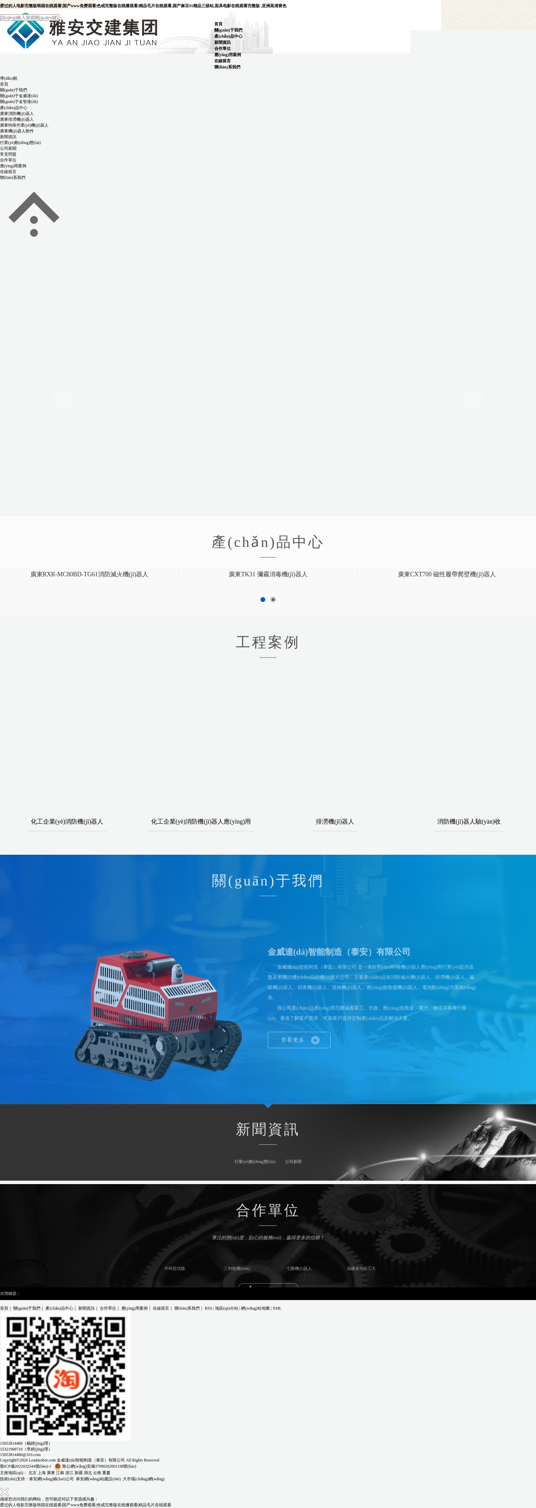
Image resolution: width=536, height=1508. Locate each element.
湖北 (88, 1472)
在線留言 (222, 60)
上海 (42, 1472)
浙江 (69, 1472)
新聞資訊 (222, 42)
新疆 (79, 1472)
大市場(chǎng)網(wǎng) (143, 1479)
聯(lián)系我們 (227, 67)
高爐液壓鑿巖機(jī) (38, 1293)
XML (277, 1308)
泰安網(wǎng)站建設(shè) (98, 1479)
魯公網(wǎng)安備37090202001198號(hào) (95, 1466)
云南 (97, 1472)
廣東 (51, 1472)
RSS (208, 1308)
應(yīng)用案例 (227, 54)
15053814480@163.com (20, 1454)
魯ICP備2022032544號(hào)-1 (25, 1466)
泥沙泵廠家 (66, 1293)
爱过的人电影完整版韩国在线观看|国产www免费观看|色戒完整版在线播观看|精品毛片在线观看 (85, 1505)
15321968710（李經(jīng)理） (26, 1449)
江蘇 (60, 1472)
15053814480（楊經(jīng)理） (26, 1443)
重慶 (106, 1472)
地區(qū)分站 (226, 1308)
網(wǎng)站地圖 (255, 1308)
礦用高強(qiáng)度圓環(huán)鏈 (105, 1293)
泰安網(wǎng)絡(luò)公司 (51, 1479)
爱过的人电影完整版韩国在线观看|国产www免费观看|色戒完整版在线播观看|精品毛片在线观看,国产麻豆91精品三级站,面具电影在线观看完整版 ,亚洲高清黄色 (143, 5)
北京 (32, 1472)
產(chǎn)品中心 (228, 36)
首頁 (218, 24)
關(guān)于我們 (228, 30)
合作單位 (222, 48)
